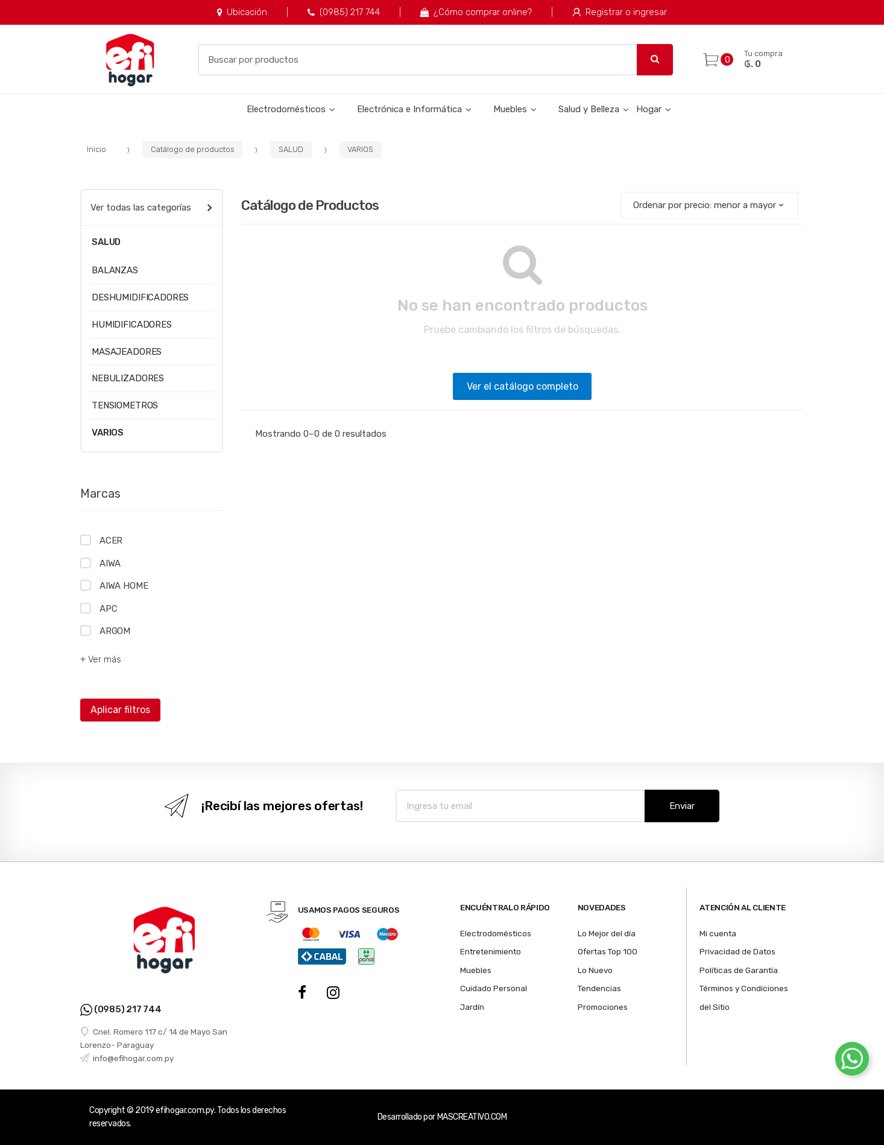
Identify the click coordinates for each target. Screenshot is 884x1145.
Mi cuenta (717, 933)
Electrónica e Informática (409, 109)
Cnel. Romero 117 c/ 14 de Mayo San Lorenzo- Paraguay (153, 1038)
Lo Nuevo (595, 970)
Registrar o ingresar (619, 12)
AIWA (110, 563)
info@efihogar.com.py (127, 1058)
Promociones (603, 1007)
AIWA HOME (123, 585)
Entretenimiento (490, 951)
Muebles (510, 109)
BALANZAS (115, 270)
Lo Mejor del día (607, 933)
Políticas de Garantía (738, 970)
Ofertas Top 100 (607, 951)
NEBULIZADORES (128, 378)
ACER (110, 540)
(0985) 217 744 (343, 12)
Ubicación (242, 12)
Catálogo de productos (193, 149)
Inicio (96, 149)
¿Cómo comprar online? (476, 12)
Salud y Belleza (588, 109)
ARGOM (114, 631)
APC (108, 608)
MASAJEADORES (127, 351)
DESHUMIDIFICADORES (140, 297)
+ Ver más (100, 659)
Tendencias (599, 988)
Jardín (472, 1007)
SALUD (291, 149)
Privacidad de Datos (737, 951)
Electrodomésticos (286, 109)
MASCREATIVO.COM (472, 1117)
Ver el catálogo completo (522, 386)
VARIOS (360, 149)
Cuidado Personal (493, 988)
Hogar (648, 109)
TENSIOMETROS (125, 405)
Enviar (682, 806)
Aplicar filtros (120, 709)
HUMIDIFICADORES (132, 324)
